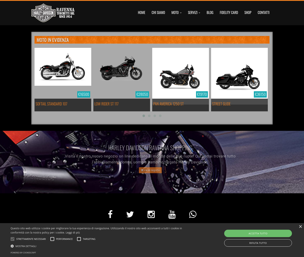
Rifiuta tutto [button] (258, 243)
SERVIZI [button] (194, 12)
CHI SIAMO (158, 12)
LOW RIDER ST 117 (106, 103)
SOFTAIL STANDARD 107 (51, 103)
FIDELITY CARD (229, 12)
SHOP (247, 12)
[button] (102, 246)
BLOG (210, 12)
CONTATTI (263, 12)
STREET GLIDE (221, 103)
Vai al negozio (149, 170)
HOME (141, 12)
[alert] (152, 240)
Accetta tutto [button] (258, 233)
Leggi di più (73, 232)
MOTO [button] (176, 12)
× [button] (300, 226)
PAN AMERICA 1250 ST (168, 103)
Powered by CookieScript (23, 252)
